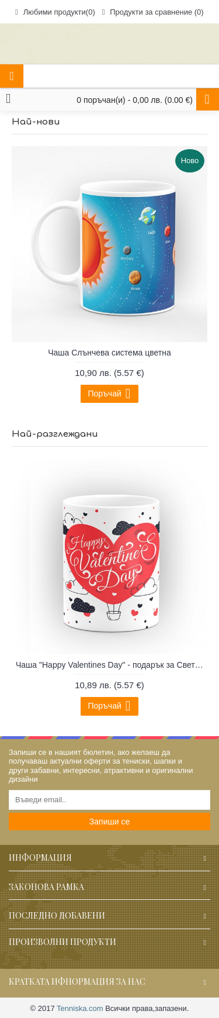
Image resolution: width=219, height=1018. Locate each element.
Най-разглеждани (55, 434)
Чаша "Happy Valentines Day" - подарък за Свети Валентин (111, 665)
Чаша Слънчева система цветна (109, 352)
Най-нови (36, 122)
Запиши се (109, 821)
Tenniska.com (80, 1008)
